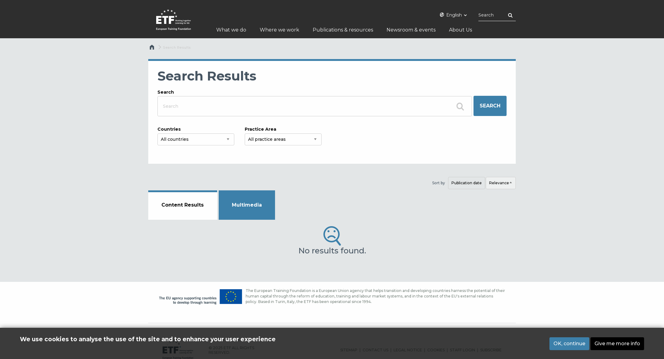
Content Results (182, 205)
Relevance (502, 185)
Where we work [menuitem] (279, 30)
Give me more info (617, 344)
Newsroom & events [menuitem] (411, 30)
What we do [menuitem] (231, 30)
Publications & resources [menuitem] (343, 30)
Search (165, 92)
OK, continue (569, 344)
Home (152, 48)
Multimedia (247, 205)
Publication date (466, 183)
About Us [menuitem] (460, 30)
